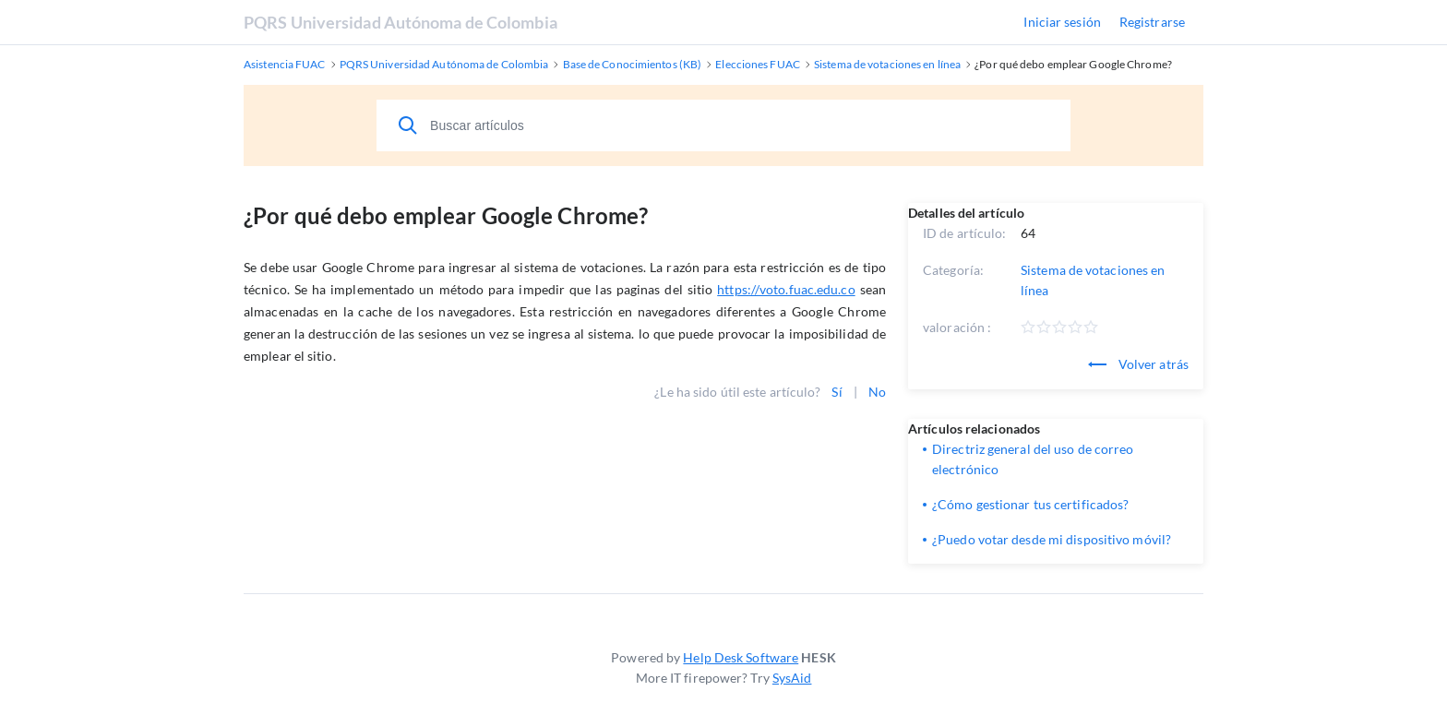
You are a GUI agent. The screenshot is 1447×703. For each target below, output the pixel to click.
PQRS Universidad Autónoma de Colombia (400, 22)
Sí (836, 391)
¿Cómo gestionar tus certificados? (1030, 504)
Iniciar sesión (1061, 22)
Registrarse (1152, 22)
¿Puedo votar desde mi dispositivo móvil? (1051, 539)
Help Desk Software (740, 657)
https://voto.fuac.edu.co (786, 289)
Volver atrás (1138, 364)
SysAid (792, 677)
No (877, 391)
